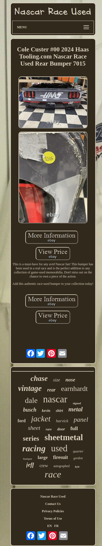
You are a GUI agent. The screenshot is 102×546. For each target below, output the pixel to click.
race (53, 474)
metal (76, 409)
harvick (62, 421)
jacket (41, 418)
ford (22, 420)
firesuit (60, 457)
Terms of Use (53, 518)
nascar (55, 399)
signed (77, 403)
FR (56, 526)
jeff (30, 464)
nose (70, 379)
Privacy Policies (53, 511)
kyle (77, 466)
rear (51, 390)
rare (49, 429)
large (43, 457)
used (59, 448)
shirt (59, 411)
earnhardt (74, 389)
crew (43, 465)
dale (31, 400)
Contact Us (53, 504)
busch (29, 410)
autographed (61, 466)
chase (39, 378)
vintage (30, 388)
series (31, 438)
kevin (46, 411)
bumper (27, 458)
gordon (78, 458)
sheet (34, 427)
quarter (78, 451)
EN (49, 526)
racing (33, 448)
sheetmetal (64, 437)
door (61, 429)
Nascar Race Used (52, 496)
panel (81, 419)
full (74, 428)
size (56, 379)
